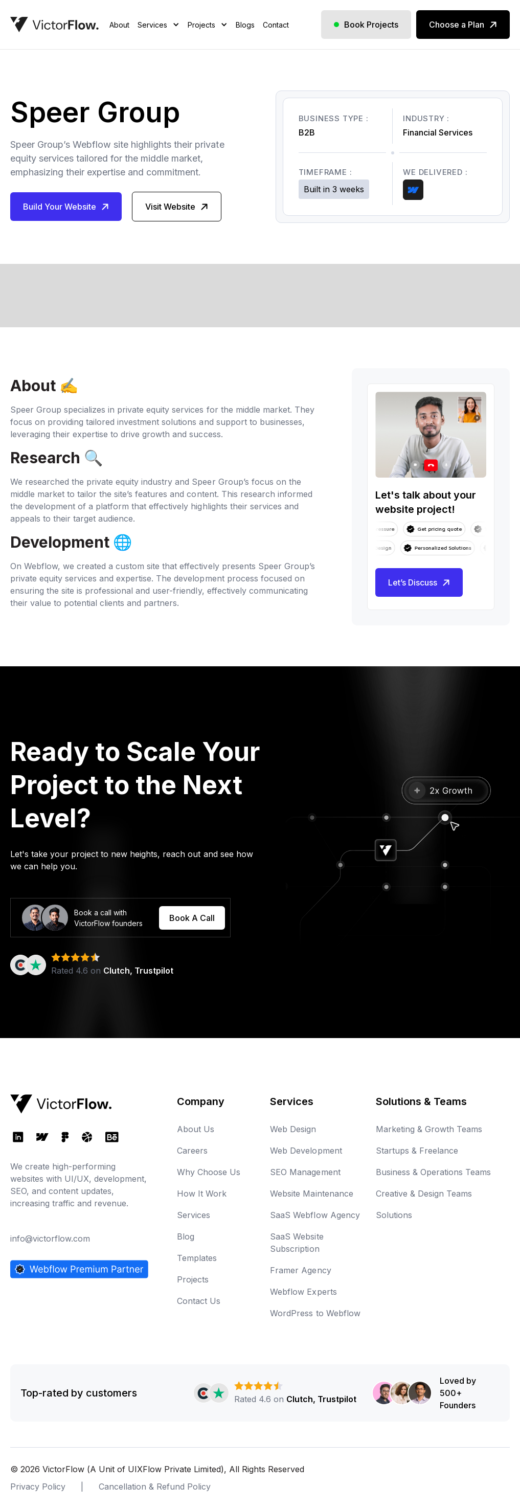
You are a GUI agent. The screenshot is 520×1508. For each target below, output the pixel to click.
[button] (158, 37)
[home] (54, 24)
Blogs (245, 24)
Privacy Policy (37, 1486)
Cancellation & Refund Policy (155, 1486)
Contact (276, 24)
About (119, 24)
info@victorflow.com (50, 1238)
